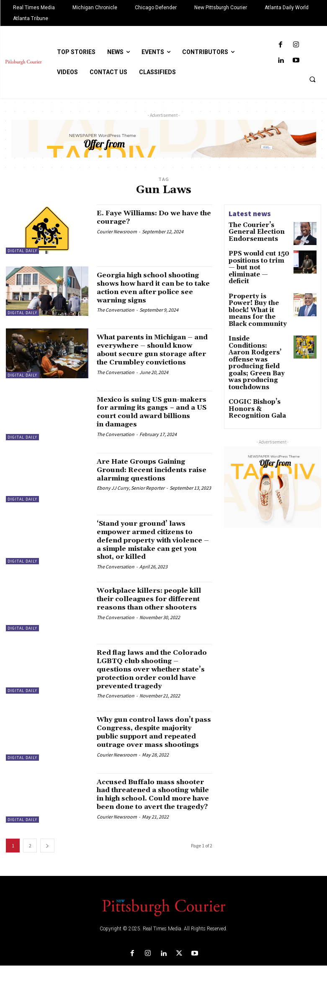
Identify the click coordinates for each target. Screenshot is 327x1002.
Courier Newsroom (117, 231)
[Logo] (163, 943)
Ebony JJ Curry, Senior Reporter (131, 498)
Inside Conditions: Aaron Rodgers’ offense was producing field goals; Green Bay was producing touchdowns (259, 330)
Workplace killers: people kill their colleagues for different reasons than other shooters (150, 613)
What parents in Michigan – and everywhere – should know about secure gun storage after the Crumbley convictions (153, 358)
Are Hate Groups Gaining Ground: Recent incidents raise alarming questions (149, 479)
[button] (312, 79)
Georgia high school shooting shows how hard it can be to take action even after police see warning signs (153, 291)
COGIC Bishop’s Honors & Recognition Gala (252, 363)
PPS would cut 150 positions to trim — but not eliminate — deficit (254, 263)
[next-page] (47, 881)
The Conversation (115, 318)
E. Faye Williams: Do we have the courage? (145, 217)
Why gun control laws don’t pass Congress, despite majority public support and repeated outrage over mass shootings (154, 754)
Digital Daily (22, 250)
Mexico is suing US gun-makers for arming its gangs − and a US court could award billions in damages (153, 421)
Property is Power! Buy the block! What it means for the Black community (258, 293)
